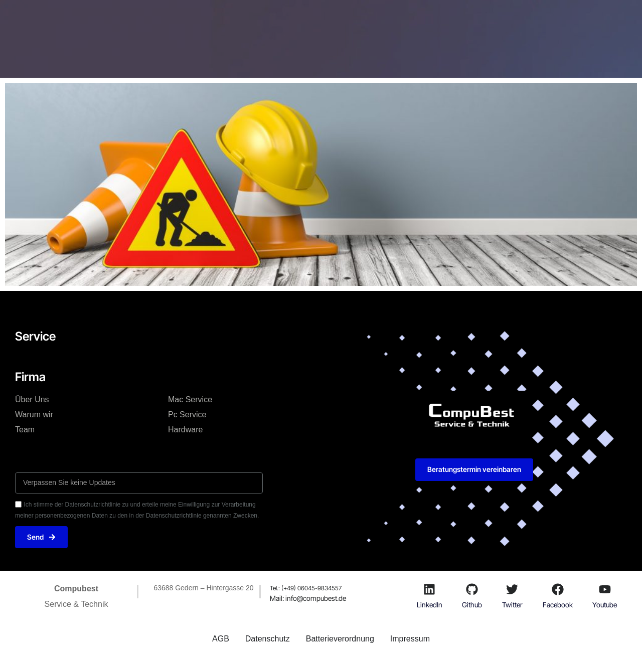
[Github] (472, 589)
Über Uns (32, 399)
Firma (315, 22)
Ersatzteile (366, 22)
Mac (243, 22)
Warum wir (34, 414)
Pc (278, 22)
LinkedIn (429, 604)
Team (25, 429)
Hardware (185, 429)
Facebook (558, 604)
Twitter (512, 604)
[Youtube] (605, 589)
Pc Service (187, 414)
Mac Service (190, 399)
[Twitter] (512, 589)
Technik (199, 22)
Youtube (604, 604)
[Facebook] (558, 589)
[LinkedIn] (429, 589)
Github (472, 604)
